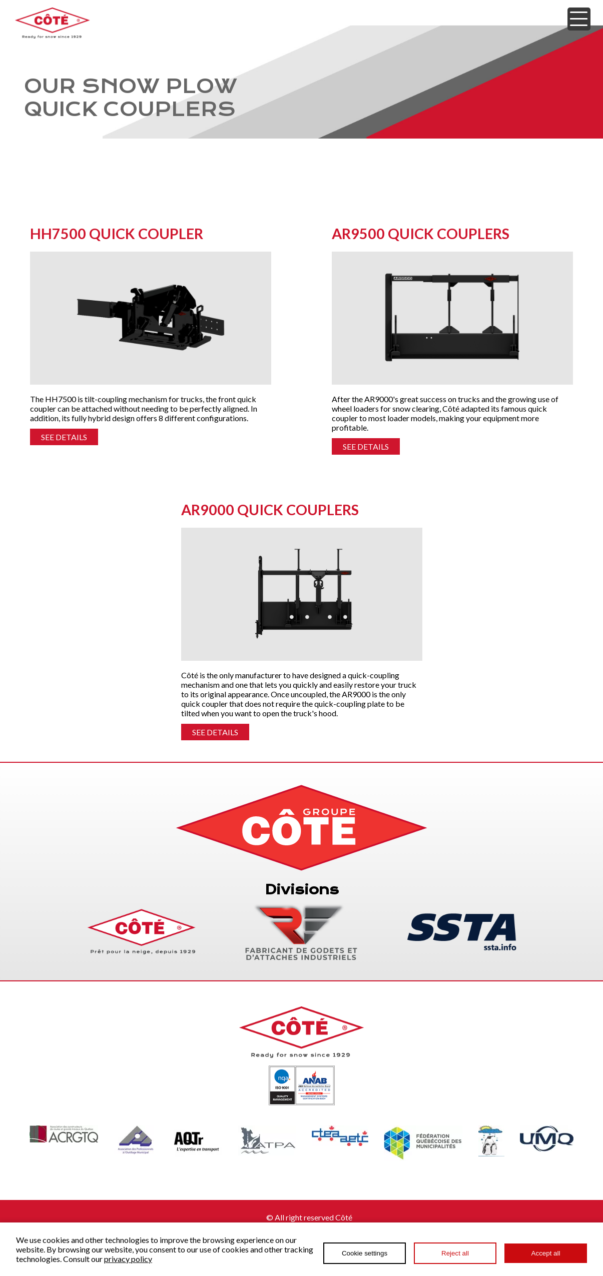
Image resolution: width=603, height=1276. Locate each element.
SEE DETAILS (64, 437)
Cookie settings (364, 1253)
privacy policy (128, 1258)
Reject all (455, 1253)
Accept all (545, 1253)
